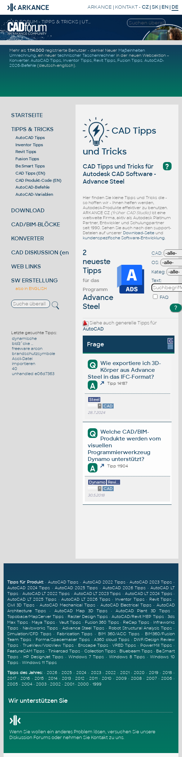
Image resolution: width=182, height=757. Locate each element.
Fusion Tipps (129, 60)
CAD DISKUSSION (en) (41, 252)
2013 (66, 678)
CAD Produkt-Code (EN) (38, 180)
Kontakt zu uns (107, 737)
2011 (93, 678)
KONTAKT (126, 7)
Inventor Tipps (77, 60)
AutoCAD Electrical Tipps (125, 605)
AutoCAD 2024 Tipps (28, 587)
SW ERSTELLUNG (34, 280)
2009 (121, 678)
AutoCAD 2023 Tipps (150, 582)
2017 (11, 678)
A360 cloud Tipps (111, 639)
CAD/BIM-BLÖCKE (35, 224)
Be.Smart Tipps (30, 166)
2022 (110, 672)
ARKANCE (99, 7)
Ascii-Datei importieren (23, 361)
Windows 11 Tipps (39, 662)
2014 (53, 678)
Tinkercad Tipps (64, 651)
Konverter (19, 60)
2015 (39, 678)
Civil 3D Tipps (21, 605)
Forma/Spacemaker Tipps (63, 639)
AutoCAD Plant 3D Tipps (142, 610)
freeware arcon (27, 348)
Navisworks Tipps (40, 628)
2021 (124, 672)
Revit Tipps (104, 60)
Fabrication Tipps (75, 633)
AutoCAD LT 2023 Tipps (97, 593)
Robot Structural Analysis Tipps (140, 628)
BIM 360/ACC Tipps (119, 633)
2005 (12, 684)
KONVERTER (27, 238)
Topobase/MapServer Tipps (35, 616)
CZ (145, 7)
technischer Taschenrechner (86, 55)
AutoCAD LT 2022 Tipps (46, 593)
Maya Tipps (43, 622)
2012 (80, 678)
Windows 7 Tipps (86, 656)
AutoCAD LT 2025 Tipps (31, 599)
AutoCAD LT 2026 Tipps (85, 599)
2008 (136, 678)
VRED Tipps (124, 645)
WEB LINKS (26, 266)
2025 (67, 672)
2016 (25, 678)
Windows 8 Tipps (127, 656)
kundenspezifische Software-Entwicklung (124, 237)
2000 (83, 684)
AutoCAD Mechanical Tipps (67, 605)
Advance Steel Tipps (83, 628)
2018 (167, 672)
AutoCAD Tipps (46, 60)
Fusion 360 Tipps (102, 622)
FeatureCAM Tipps (26, 651)
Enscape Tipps (93, 645)
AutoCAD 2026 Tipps (124, 587)
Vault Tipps (70, 622)
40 (14, 368)
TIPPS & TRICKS (32, 129)
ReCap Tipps (136, 622)
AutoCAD (93, 329)
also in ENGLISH (31, 288)
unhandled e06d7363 (33, 373)
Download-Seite (138, 232)
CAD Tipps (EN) (30, 173)
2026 (52, 672)
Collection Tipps (100, 651)
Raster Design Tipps (88, 616)
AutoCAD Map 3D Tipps (81, 610)
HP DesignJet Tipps (43, 656)
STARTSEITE (27, 115)
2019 (153, 672)
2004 (27, 684)
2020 (139, 672)
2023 (96, 672)
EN (164, 7)
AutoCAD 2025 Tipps (76, 587)
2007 (151, 678)
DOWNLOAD (28, 210)
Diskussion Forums (29, 737)
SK (155, 7)
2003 (41, 684)
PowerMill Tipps (156, 645)
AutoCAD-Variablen (34, 194)
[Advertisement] (92, 82)
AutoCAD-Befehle (32, 187)
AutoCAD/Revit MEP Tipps (138, 616)
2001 (69, 684)
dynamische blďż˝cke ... (24, 341)
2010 (107, 678)
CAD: (157, 253)
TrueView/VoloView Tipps (48, 645)
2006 (166, 678)
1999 (96, 684)
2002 (55, 684)
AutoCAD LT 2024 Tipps (148, 593)
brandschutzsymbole (33, 353)
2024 (81, 672)
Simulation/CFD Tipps (29, 633)
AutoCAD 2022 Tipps (104, 582)
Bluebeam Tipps (136, 651)
